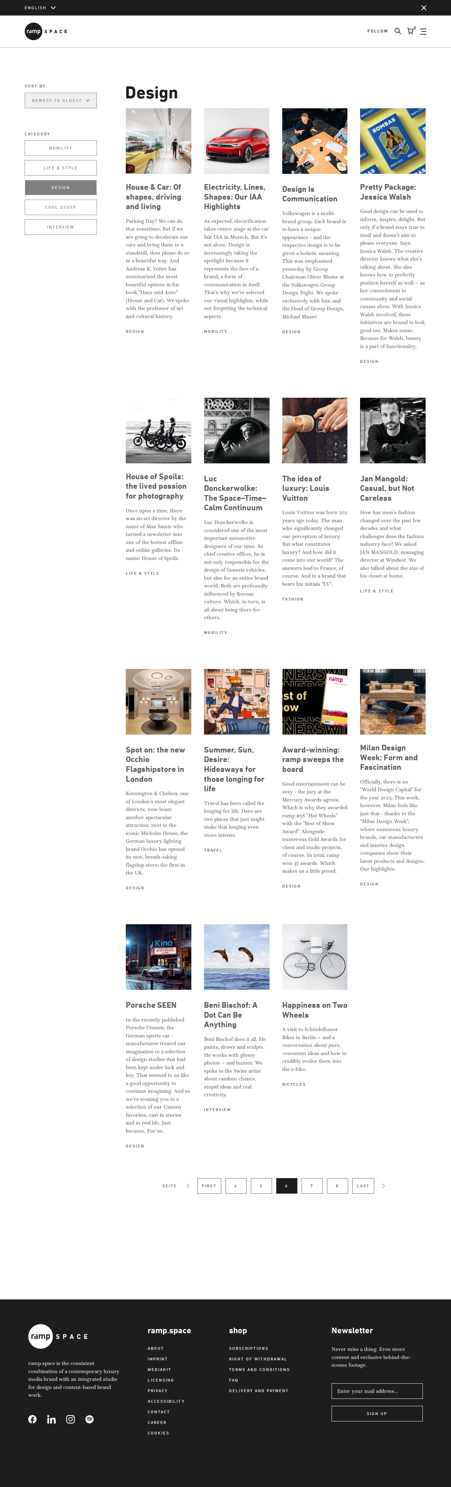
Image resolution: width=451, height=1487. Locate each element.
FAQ (234, 1380)
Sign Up (377, 1413)
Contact (159, 1411)
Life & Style (61, 167)
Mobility (60, 148)
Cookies (158, 1433)
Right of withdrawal (258, 1358)
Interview (60, 227)
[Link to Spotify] (94, 1419)
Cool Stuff (60, 207)
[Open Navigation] (423, 31)
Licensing (161, 1380)
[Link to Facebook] (37, 1419)
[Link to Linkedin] (56, 1419)
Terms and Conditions (259, 1369)
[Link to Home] (46, 31)
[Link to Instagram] (75, 1419)
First (209, 1185)
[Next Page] (383, 1185)
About (156, 1348)
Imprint (158, 1358)
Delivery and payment (259, 1390)
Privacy (158, 1390)
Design (60, 187)
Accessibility (166, 1401)
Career (157, 1422)
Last (363, 1185)
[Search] (394, 31)
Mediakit (160, 1369)
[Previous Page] (188, 1185)
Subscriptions (248, 1348)
